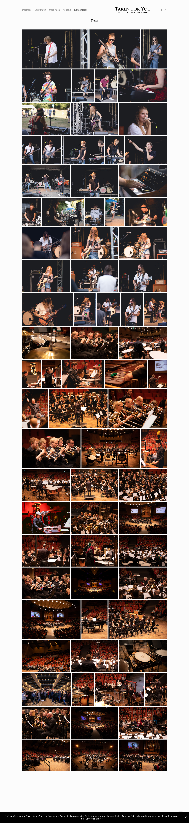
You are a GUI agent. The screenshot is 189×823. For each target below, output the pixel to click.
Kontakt (67, 9)
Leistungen (40, 9)
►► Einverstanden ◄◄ (92, 818)
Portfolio (27, 9)
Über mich (54, 9)
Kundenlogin (80, 9)
